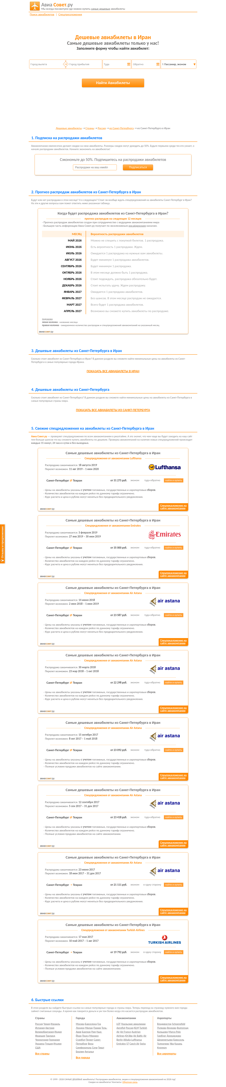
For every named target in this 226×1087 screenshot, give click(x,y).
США (38, 1047)
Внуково (171, 1027)
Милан (89, 1027)
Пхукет (89, 1039)
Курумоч (162, 1047)
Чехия (46, 1023)
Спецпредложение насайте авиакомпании (173, 507)
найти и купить (173, 480)
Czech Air (134, 1043)
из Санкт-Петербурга (121, 128)
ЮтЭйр (129, 1035)
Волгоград (182, 1027)
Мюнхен (94, 1035)
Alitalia (127, 1039)
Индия (58, 1031)
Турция (49, 1043)
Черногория (42, 1039)
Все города (83, 1057)
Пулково (162, 1027)
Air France (125, 1031)
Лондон (80, 1027)
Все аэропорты (166, 1053)
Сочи (95, 1047)
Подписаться (138, 167)
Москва (80, 1023)
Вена (90, 1043)
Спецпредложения (70, 14)
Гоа (99, 1023)
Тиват (101, 1047)
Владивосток (164, 1023)
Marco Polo (175, 1031)
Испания (40, 1027)
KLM (136, 1027)
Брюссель (178, 1039)
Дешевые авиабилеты (69, 128)
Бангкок (86, 1031)
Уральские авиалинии (133, 1023)
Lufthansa (136, 1039)
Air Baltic (138, 1035)
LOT (118, 1023)
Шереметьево (165, 1039)
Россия (102, 128)
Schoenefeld (178, 1023)
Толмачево (163, 1043)
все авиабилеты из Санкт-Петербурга (113, 410)
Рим (93, 1031)
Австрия (49, 1027)
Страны (89, 128)
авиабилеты (83, 6)
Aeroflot (120, 1027)
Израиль (55, 1023)
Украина (39, 1043)
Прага (85, 1035)
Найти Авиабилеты (113, 82)
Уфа (172, 1043)
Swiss (143, 1043)
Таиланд (50, 1035)
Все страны (42, 1053)
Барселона (91, 1023)
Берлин (80, 1051)
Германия (54, 1039)
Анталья (89, 1051)
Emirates (121, 1043)
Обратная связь (130, 1082)
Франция (40, 1035)
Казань (178, 1043)
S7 (127, 1043)
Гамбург (161, 1035)
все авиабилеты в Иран (113, 371)
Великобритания (44, 1031)
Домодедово (174, 1035)
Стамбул (80, 1039)
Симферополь (84, 1047)
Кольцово (162, 1031)
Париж (97, 1027)
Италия (58, 1043)
